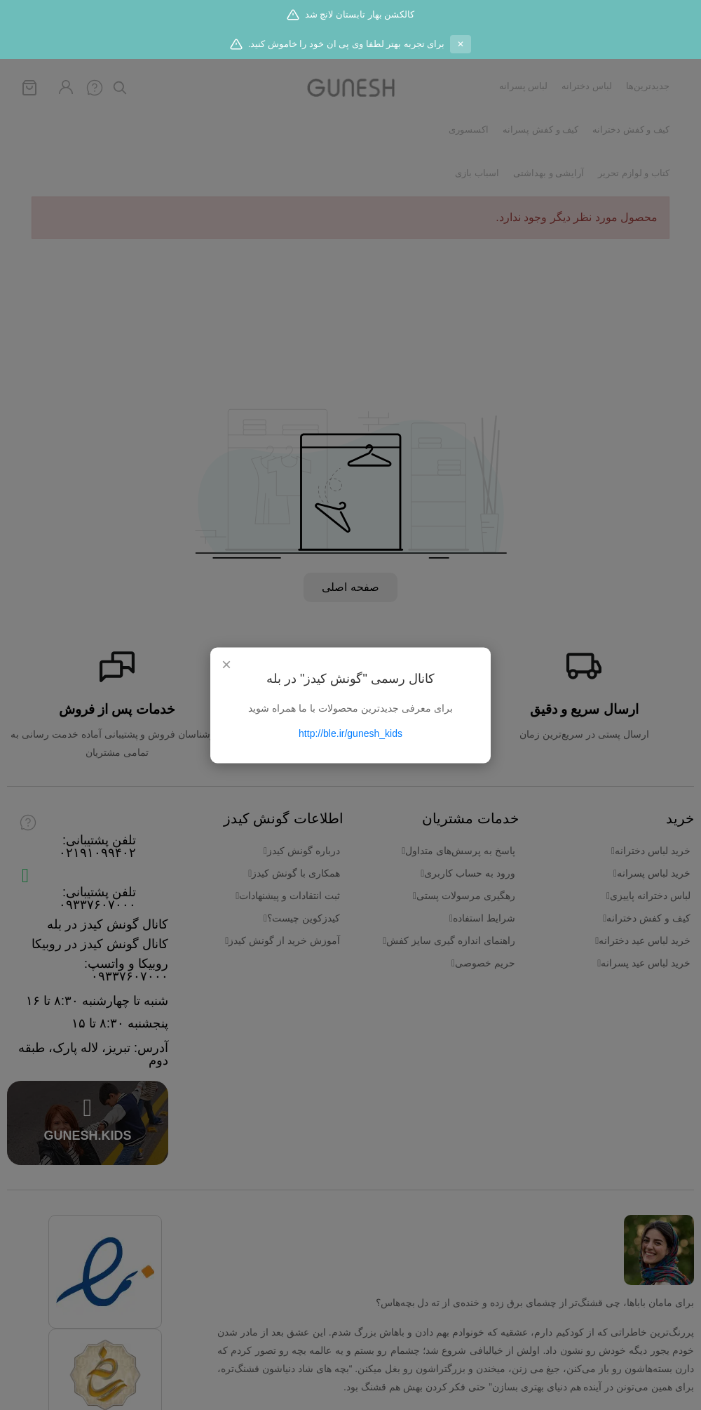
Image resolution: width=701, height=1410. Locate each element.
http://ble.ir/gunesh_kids (350, 732)
